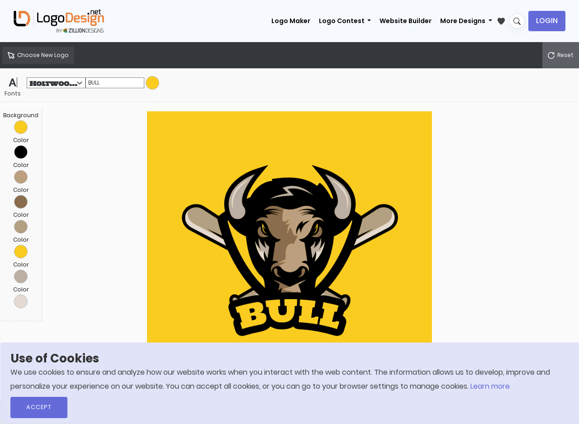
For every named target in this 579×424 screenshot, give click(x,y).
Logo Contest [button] (342, 20)
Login (547, 20)
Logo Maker (290, 20)
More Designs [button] (463, 20)
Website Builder (406, 20)
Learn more (490, 386)
